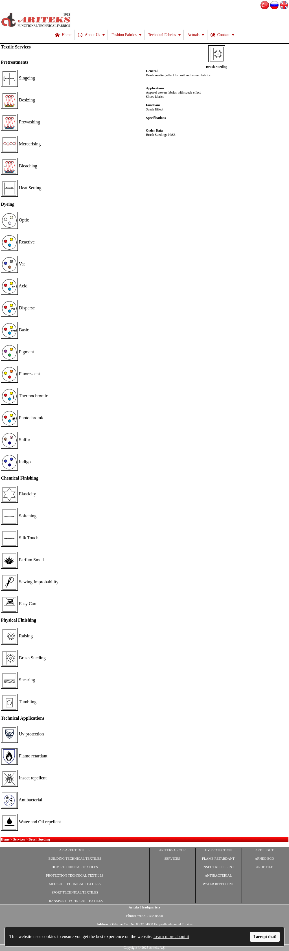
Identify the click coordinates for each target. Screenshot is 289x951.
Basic (15, 329)
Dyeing (7, 204)
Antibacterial (21, 799)
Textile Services (16, 47)
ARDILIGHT (264, 850)
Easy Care (19, 603)
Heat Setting (21, 187)
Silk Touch (19, 537)
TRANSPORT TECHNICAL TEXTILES (75, 901)
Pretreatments (14, 62)
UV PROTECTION (218, 850)
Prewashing (20, 121)
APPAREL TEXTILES (75, 850)
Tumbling (18, 701)
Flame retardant (24, 755)
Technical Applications (23, 718)
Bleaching (19, 165)
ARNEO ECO (264, 859)
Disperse (18, 307)
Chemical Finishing (19, 478)
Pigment (17, 351)
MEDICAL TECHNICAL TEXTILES (74, 884)
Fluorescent (20, 373)
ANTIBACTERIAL (218, 875)
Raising (17, 635)
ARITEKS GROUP (172, 850)
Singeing (18, 78)
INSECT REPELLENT (218, 867)
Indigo (16, 461)
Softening (18, 515)
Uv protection (22, 733)
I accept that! (265, 936)
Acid (14, 285)
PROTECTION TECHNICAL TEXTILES (75, 875)
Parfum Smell (22, 559)
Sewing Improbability (29, 581)
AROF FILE (264, 867)
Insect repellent (24, 777)
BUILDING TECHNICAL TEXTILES (74, 859)
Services (19, 839)
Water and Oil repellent (31, 821)
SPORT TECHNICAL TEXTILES (74, 892)
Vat (13, 263)
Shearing (18, 679)
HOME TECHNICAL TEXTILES (75, 867)
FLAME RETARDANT (218, 859)
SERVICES (172, 859)
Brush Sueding (23, 657)
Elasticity (18, 493)
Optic (15, 220)
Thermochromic (24, 395)
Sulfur (15, 439)
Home (5, 839)
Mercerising (21, 143)
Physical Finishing (18, 620)
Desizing (18, 99)
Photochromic (22, 417)
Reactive (18, 242)
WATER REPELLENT (218, 884)
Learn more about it (171, 936)
